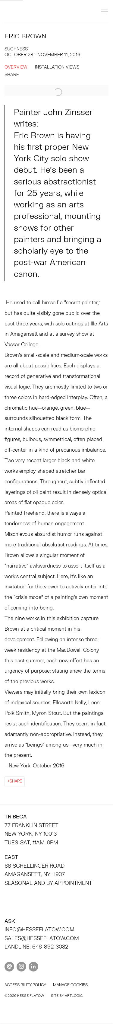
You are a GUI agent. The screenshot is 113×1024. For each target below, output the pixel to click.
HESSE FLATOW (46, 11)
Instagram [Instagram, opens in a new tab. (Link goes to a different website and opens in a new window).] (21, 966)
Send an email (9, 966)
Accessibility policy (25, 985)
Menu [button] (103, 11)
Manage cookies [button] (70, 985)
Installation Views (57, 66)
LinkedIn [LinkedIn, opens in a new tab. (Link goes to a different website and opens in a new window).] (33, 966)
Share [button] (12, 74)
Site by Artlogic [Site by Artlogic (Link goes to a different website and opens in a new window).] (67, 995)
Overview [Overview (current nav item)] (16, 66)
